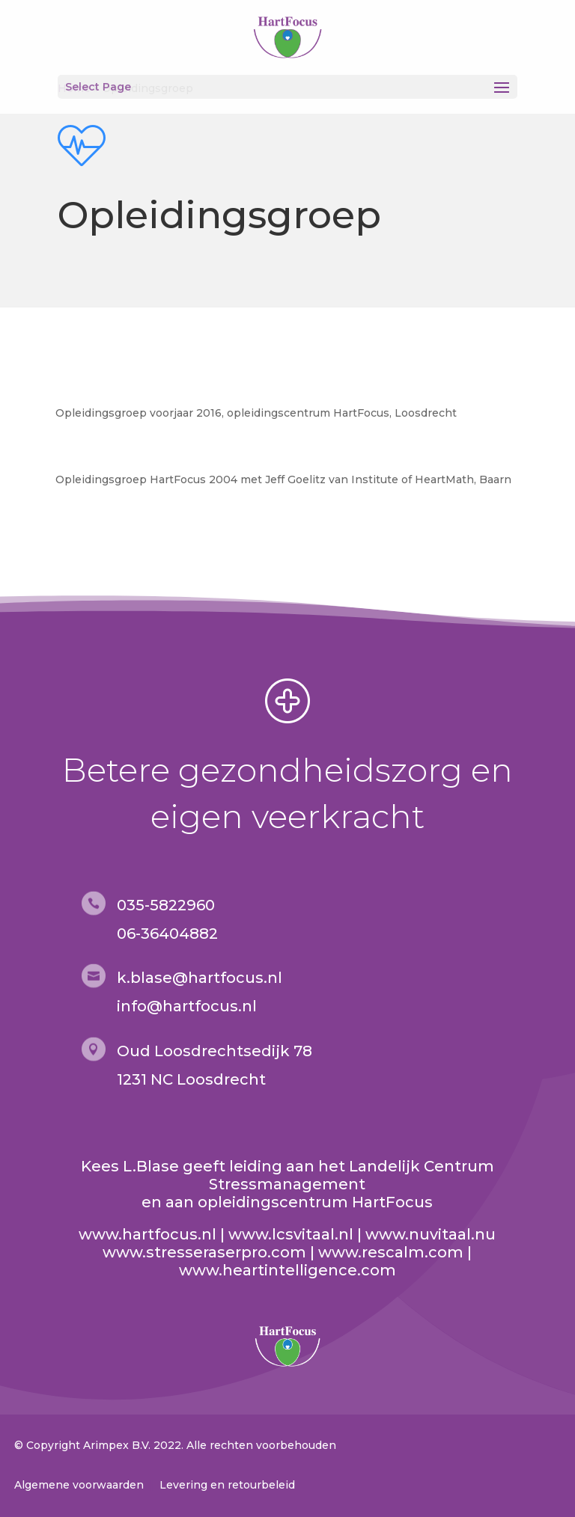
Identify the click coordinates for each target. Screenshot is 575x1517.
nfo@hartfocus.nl (189, 1006)
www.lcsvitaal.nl (290, 1234)
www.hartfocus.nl (147, 1234)
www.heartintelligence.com (287, 1270)
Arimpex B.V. (116, 1445)
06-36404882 (167, 934)
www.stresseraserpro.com (204, 1252)
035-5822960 (166, 905)
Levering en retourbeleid (227, 1485)
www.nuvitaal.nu (430, 1234)
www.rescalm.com (390, 1252)
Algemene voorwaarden (79, 1485)
